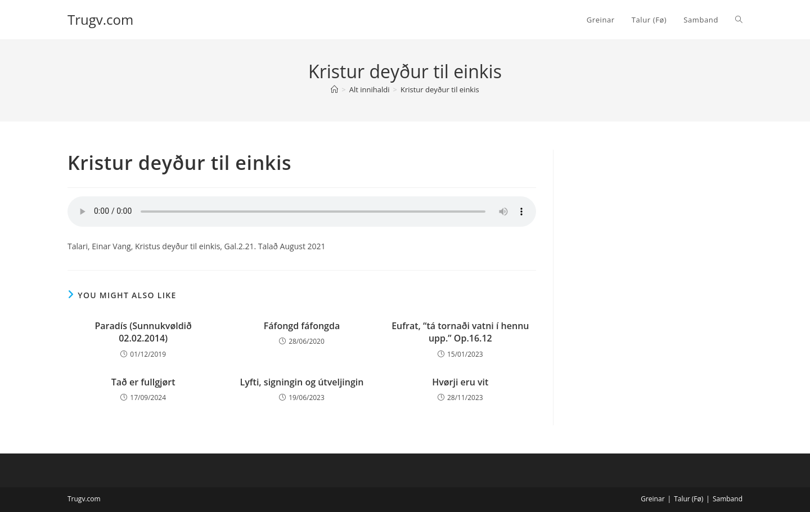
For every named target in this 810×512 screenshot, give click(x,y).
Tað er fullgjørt (143, 382)
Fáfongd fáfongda (302, 326)
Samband (727, 499)
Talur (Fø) (688, 499)
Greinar (652, 499)
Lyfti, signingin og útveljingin (302, 382)
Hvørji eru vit (460, 382)
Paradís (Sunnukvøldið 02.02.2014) (143, 332)
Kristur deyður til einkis (439, 89)
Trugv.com (100, 19)
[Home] (334, 89)
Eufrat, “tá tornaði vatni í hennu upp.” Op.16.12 (460, 332)
